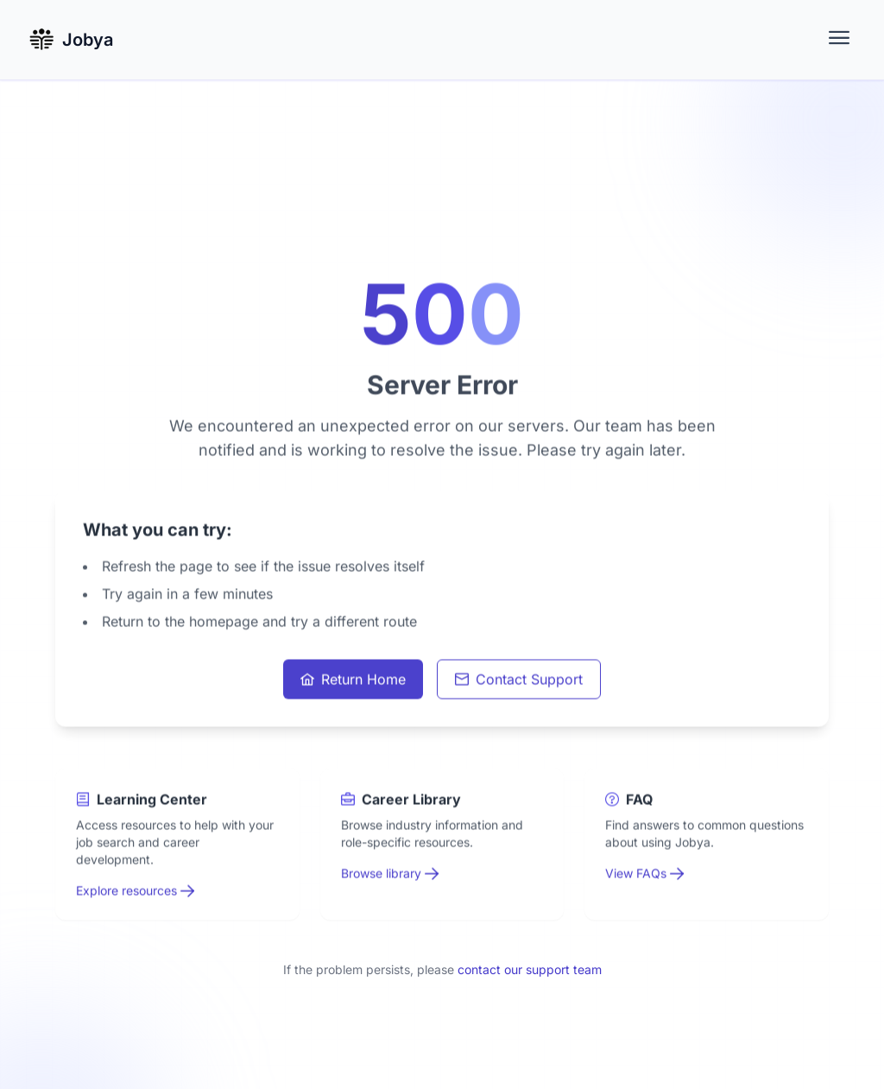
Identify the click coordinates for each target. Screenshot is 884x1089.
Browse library (390, 874)
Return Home (353, 680)
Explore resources (135, 891)
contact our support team (530, 969)
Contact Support (519, 680)
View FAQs (644, 874)
